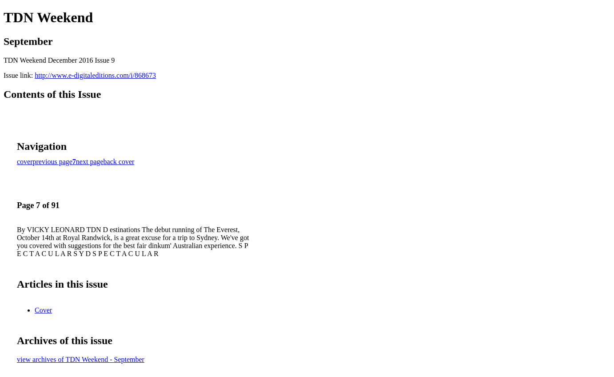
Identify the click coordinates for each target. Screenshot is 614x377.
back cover (119, 161)
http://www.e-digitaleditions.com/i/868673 (95, 75)
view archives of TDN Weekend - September (80, 359)
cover (25, 161)
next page (90, 161)
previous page (52, 161)
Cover (43, 310)
